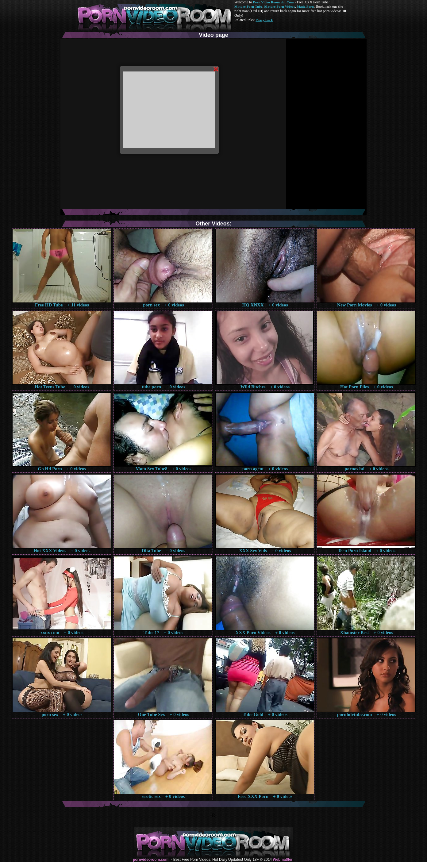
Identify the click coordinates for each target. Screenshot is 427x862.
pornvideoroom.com (150, 859)
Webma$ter (282, 859)
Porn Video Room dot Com (273, 2)
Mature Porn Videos (279, 6)
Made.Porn (305, 6)
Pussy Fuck (264, 20)
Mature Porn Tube (248, 6)
